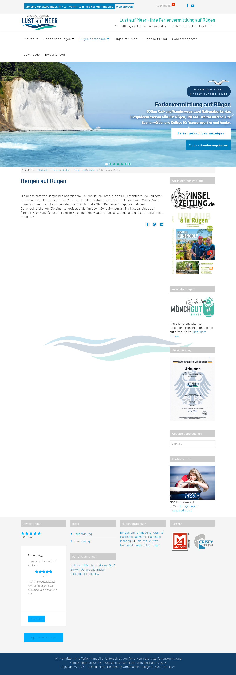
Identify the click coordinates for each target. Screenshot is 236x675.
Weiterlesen (124, 6)
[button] (3, 114)
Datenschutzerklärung (144, 662)
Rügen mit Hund (155, 39)
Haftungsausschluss (113, 662)
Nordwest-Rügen (131, 545)
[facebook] (187, 5)
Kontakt (75, 662)
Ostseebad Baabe (93, 569)
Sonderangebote (184, 39)
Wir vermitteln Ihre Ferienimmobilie (79, 658)
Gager (103, 565)
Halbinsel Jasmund (133, 537)
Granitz (158, 532)
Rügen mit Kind (125, 39)
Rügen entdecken (92, 39)
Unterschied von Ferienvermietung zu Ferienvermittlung (143, 658)
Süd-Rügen (152, 545)
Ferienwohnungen (57, 39)
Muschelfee (36, 618)
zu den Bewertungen (43, 638)
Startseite (31, 39)
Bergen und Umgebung (86, 169)
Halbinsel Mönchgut (83, 565)
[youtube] (192, 5)
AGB (163, 662)
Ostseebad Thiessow (84, 574)
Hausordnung (82, 534)
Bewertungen (55, 54)
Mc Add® (169, 667)
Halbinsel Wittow (146, 541)
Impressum (90, 662)
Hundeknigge (82, 541)
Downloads (31, 54)
